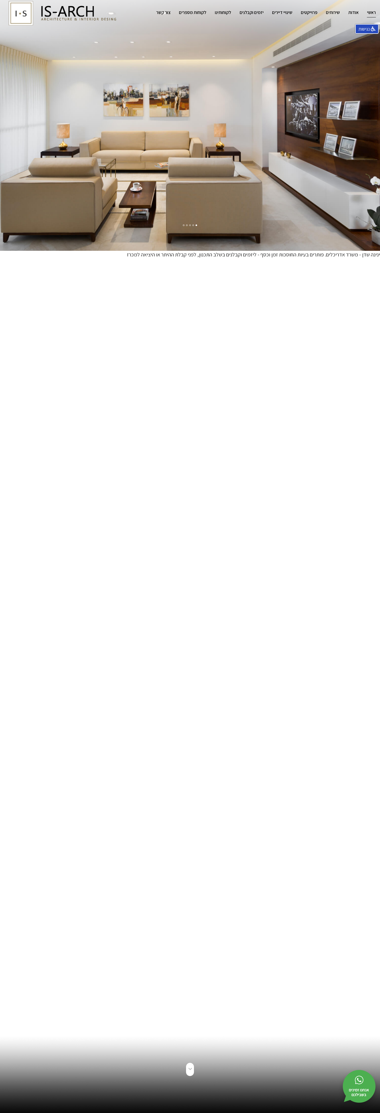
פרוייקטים (309, 12)
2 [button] (193, 224)
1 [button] (196, 224)
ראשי (371, 12)
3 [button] (190, 224)
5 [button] (184, 224)
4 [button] (187, 224)
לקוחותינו (223, 12)
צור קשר (163, 12)
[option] (190, 125)
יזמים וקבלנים (252, 12)
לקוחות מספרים (192, 12)
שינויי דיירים (282, 12)
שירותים (333, 12)
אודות (353, 12)
